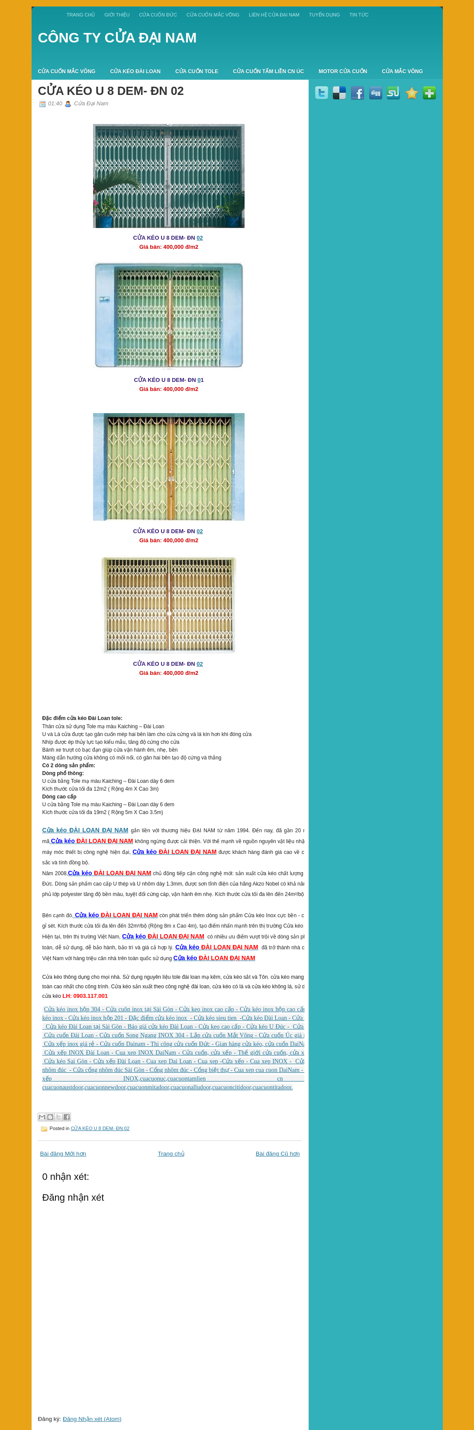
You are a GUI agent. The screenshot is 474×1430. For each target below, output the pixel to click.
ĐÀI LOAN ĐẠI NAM (98, 830)
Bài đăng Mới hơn (63, 1153)
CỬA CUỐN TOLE (196, 71)
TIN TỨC (358, 14)
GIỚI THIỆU (116, 14)
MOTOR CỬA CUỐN (343, 71)
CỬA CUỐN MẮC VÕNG (213, 14)
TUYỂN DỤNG (324, 14)
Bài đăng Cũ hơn (278, 1153)
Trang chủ (81, 14)
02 (200, 238)
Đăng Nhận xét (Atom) (92, 1419)
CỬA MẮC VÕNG (402, 71)
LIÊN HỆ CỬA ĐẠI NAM (274, 14)
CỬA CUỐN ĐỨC (158, 14)
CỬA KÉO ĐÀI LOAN (135, 71)
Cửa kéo (56, 830)
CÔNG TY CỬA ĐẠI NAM (117, 38)
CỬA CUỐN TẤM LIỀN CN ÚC (268, 71)
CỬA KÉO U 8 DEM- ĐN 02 (111, 91)
